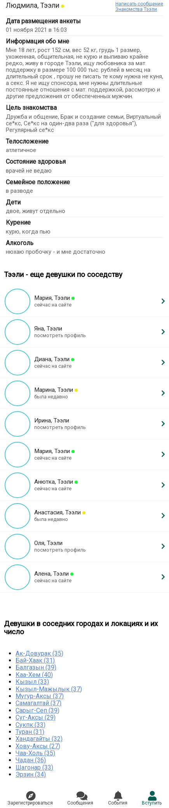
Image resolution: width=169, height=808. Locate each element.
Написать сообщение (139, 4)
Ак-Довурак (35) (39, 653)
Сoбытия (117, 798)
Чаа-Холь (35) (35, 753)
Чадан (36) (31, 760)
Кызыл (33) (32, 681)
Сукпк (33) (30, 724)
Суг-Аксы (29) (36, 717)
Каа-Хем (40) (34, 674)
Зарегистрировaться (30, 798)
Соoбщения (80, 798)
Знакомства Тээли (136, 9)
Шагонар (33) (34, 767)
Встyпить (152, 798)
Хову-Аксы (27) (38, 746)
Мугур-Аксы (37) (40, 696)
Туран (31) (30, 731)
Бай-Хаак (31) (35, 660)
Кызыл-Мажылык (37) (49, 689)
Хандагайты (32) (39, 738)
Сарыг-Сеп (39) (37, 710)
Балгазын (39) (36, 667)
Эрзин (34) (31, 774)
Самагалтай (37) (38, 703)
